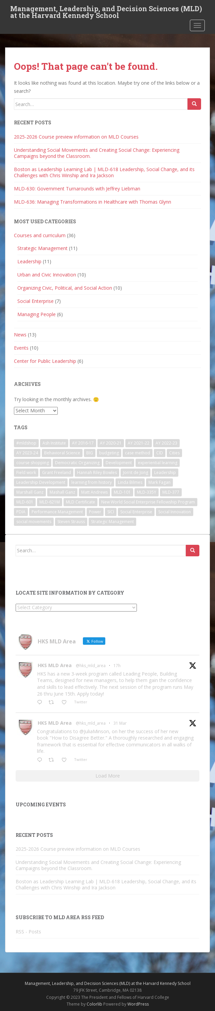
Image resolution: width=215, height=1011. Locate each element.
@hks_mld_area (91, 665)
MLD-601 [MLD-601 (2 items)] (24, 502)
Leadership (29, 261)
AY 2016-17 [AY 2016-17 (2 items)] (83, 443)
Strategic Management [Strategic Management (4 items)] (112, 521)
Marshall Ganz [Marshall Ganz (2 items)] (29, 492)
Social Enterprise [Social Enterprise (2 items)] (136, 512)
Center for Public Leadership (45, 361)
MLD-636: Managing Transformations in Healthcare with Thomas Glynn (92, 202)
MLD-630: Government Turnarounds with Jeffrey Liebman (77, 188)
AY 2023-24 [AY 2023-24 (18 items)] (27, 453)
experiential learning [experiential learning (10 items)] (157, 463)
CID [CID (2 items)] (159, 453)
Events (21, 348)
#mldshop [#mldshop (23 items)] (26, 443)
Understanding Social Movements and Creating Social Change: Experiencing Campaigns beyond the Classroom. (96, 153)
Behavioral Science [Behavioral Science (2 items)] (62, 453)
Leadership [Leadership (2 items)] (165, 472)
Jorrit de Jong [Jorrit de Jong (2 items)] (135, 472)
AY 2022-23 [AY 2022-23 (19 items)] (166, 443)
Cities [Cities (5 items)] (174, 453)
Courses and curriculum (40, 235)
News (20, 334)
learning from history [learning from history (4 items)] (91, 482)
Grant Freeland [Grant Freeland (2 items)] (56, 472)
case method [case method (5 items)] (137, 453)
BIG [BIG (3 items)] (89, 453)
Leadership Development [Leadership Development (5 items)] (40, 482)
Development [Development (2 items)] (119, 463)
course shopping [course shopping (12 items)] (32, 463)
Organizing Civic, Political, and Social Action (64, 288)
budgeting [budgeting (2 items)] (109, 453)
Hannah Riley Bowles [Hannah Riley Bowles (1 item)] (97, 472)
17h (117, 665)
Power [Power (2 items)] (95, 512)
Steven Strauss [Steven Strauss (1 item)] (71, 521)
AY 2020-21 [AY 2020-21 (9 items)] (111, 443)
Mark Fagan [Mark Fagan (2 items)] (159, 482)
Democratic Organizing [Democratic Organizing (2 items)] (77, 463)
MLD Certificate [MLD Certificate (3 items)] (80, 502)
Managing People (36, 314)
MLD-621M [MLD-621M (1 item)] (49, 502)
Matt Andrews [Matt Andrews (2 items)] (94, 492)
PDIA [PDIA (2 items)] (20, 512)
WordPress (138, 1004)
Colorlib (94, 1004)
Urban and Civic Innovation (46, 274)
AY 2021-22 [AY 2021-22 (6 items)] (138, 443)
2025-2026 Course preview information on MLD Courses (76, 136)
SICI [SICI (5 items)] (110, 512)
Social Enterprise (35, 301)
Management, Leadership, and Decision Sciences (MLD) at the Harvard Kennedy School (106, 10)
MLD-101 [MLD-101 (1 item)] (122, 492)
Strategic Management (42, 248)
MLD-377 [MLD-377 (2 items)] (170, 492)
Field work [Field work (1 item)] (26, 472)
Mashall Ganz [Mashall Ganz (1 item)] (62, 492)
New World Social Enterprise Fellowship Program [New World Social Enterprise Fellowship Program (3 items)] (148, 502)
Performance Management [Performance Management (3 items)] (57, 512)
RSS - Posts (28, 931)
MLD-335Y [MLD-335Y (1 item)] (146, 492)
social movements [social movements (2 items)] (33, 521)
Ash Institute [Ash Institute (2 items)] (54, 443)
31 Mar (120, 723)
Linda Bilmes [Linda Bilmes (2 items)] (130, 482)
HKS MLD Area (55, 665)
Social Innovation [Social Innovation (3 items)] (174, 512)
